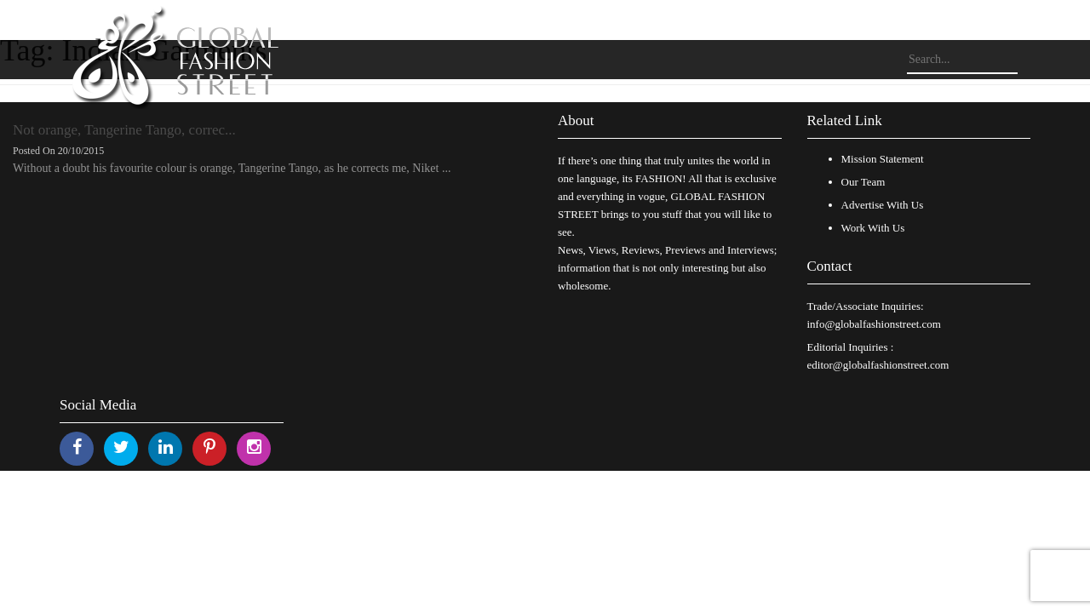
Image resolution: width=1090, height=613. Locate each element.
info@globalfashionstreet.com (874, 324)
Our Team (863, 181)
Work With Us (873, 227)
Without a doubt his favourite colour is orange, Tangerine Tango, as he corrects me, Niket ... (231, 168)
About (576, 120)
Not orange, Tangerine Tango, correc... (124, 130)
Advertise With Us (882, 204)
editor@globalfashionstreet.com (878, 364)
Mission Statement (882, 158)
